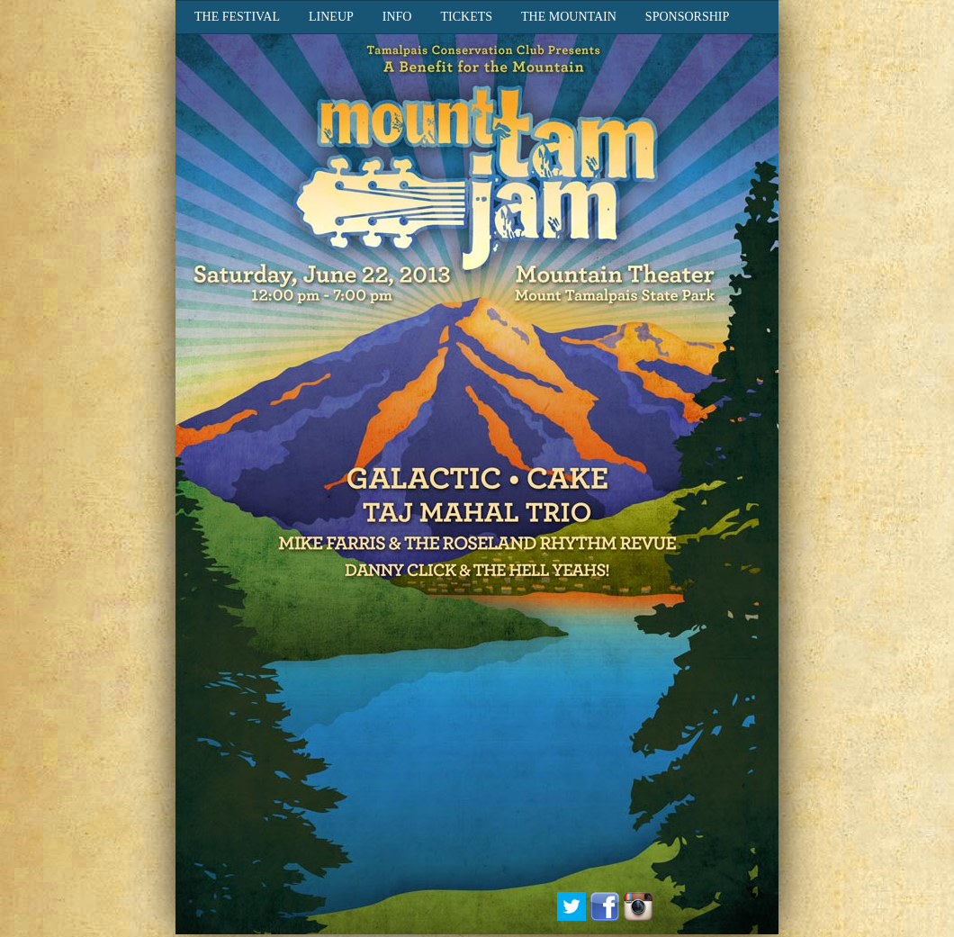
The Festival (237, 16)
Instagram (638, 906)
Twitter (571, 906)
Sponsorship (687, 16)
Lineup (331, 16)
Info (397, 16)
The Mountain (568, 16)
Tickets (466, 16)
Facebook (604, 906)
